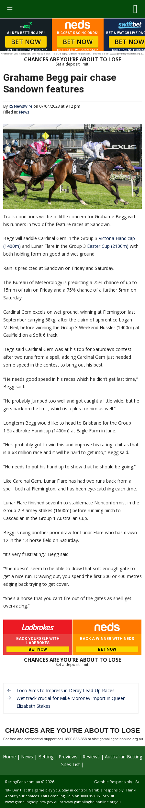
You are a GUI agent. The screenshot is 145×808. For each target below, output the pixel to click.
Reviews (91, 757)
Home (9, 757)
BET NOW (26, 42)
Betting (45, 757)
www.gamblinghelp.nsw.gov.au (32, 801)
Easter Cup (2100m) (107, 246)
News (24, 112)
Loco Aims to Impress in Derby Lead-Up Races (66, 690)
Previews (68, 757)
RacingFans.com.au (22, 782)
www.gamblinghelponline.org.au (92, 801)
